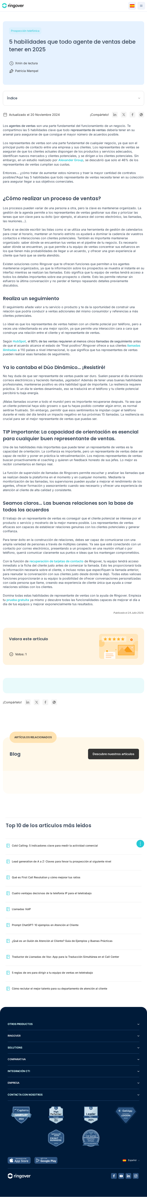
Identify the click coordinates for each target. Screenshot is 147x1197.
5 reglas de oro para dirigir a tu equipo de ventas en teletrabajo (52, 972)
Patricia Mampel (26, 71)
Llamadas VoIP (21, 909)
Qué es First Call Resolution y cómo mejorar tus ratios (46, 877)
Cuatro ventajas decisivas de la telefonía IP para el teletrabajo (51, 893)
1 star (13, 647)
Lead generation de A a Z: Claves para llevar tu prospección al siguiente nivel (61, 861)
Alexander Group (70, 160)
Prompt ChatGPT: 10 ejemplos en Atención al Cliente (45, 925)
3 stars (27, 647)
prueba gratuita (18, 600)
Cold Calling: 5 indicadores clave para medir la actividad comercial (55, 845)
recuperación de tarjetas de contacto (56, 561)
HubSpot (19, 341)
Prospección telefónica (25, 30)
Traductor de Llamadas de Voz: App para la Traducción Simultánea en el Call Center (65, 957)
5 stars (42, 647)
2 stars (20, 647)
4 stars (35, 647)
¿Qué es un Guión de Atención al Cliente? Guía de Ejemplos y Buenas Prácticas (62, 941)
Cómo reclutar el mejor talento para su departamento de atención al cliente (59, 988)
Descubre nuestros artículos (113, 754)
